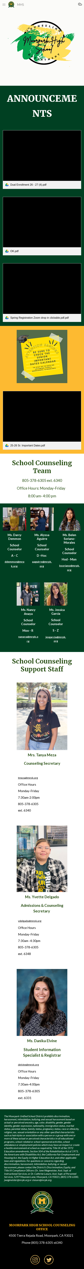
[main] (42, 106)
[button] (4, 4)
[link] (42, 159)
